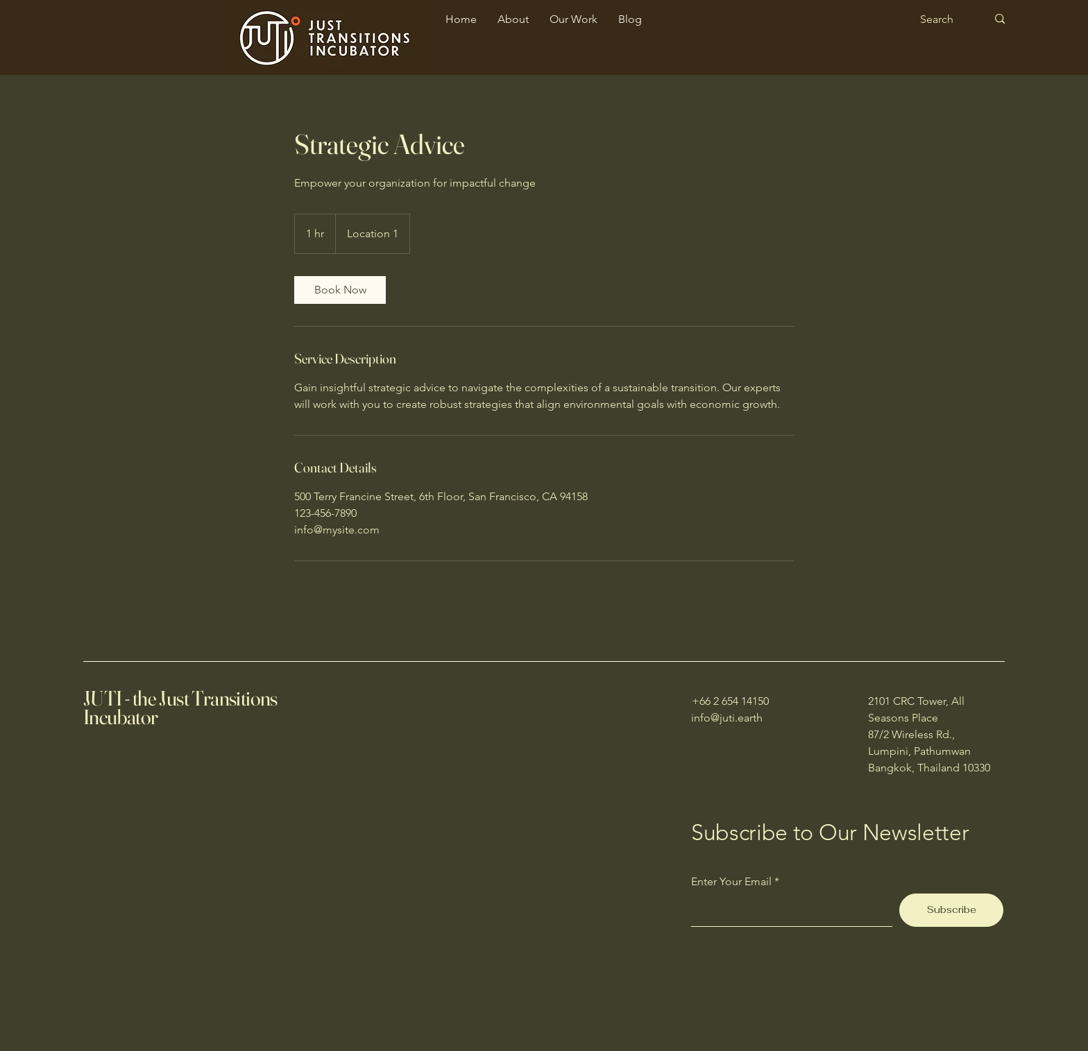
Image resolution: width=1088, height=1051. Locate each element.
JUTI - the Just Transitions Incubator (180, 707)
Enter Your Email (731, 881)
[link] (340, 290)
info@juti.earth (727, 717)
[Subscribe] (951, 910)
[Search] (943, 19)
